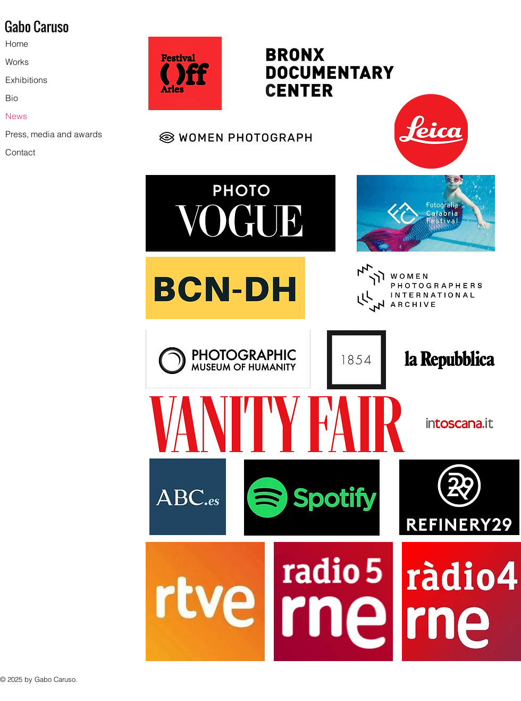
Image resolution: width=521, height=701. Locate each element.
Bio (11, 98)
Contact (20, 152)
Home (16, 43)
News (16, 116)
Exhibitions (26, 79)
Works (17, 61)
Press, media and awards (53, 134)
